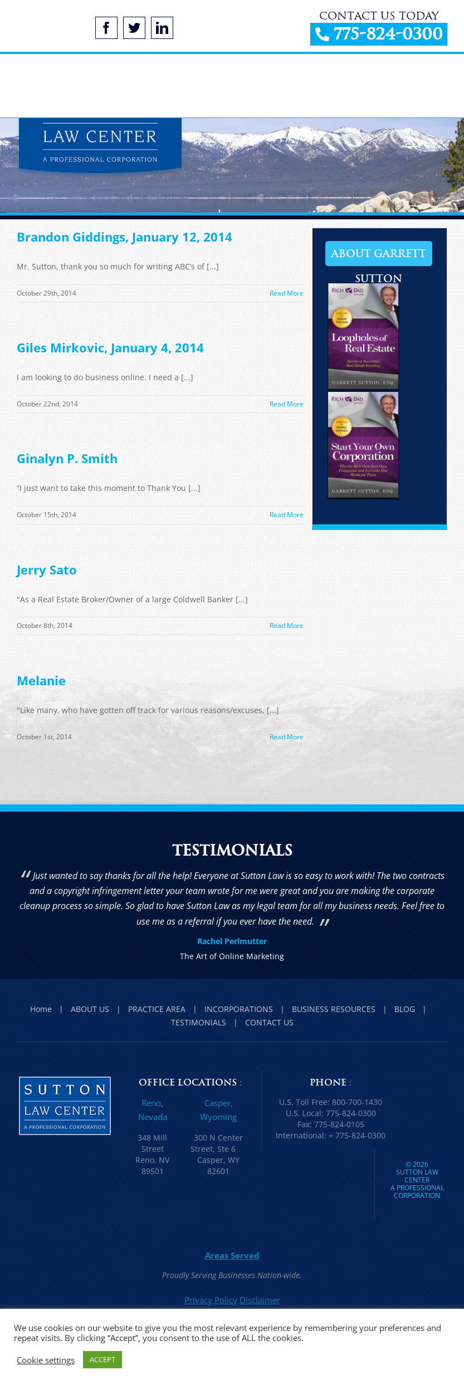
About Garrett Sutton (378, 256)
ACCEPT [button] (102, 1359)
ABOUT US (90, 1009)
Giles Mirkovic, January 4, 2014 (110, 347)
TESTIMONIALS (198, 1022)
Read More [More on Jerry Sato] (287, 625)
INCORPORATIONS (238, 1009)
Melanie (41, 680)
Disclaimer (260, 1299)
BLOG (404, 1009)
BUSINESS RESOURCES (333, 1009)
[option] (232, 916)
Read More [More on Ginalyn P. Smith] (287, 514)
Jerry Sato (47, 569)
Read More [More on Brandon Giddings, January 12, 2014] (287, 293)
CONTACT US (269, 1022)
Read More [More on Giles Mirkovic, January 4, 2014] (287, 404)
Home (41, 1009)
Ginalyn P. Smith (67, 458)
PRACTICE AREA (156, 1009)
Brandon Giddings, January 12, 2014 (124, 236)
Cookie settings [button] (46, 1360)
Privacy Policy (210, 1299)
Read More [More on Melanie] (287, 736)
